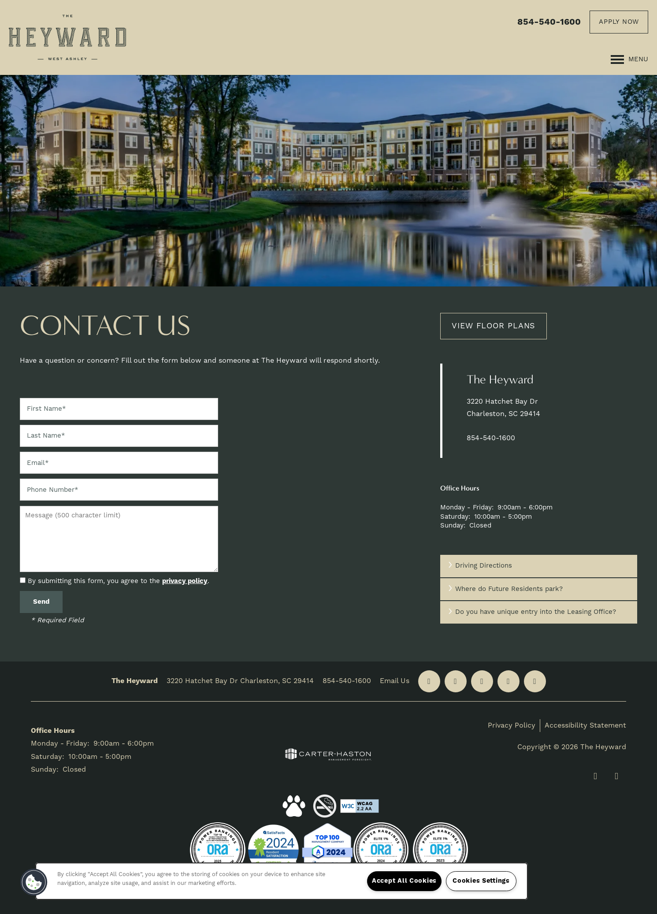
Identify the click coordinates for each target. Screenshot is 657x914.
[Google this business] (482, 681)
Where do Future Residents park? (505, 589)
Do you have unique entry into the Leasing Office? (531, 612)
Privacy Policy (511, 725)
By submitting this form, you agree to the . (118, 581)
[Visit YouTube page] (535, 681)
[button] (619, 22)
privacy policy (185, 581)
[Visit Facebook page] (429, 681)
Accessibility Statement (585, 725)
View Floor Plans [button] (493, 326)
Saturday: (455, 517)
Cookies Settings (481, 881)
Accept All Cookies (404, 881)
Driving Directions (479, 565)
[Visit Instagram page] (508, 681)
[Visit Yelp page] (456, 681)
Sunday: (452, 525)
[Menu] (629, 59)
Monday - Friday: (467, 507)
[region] (281, 881)
